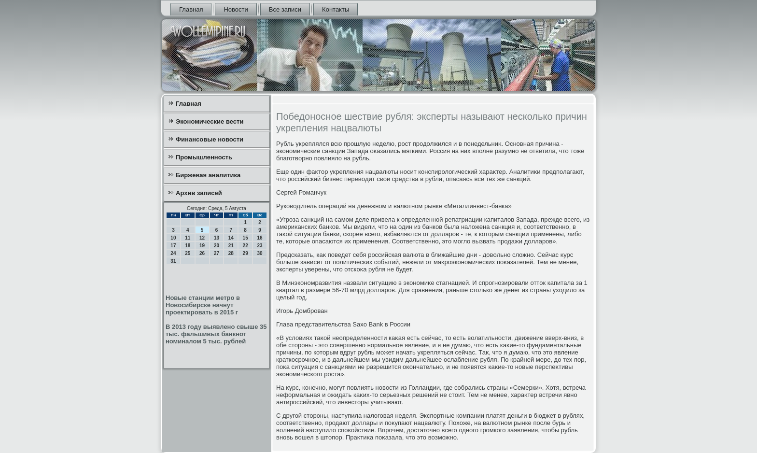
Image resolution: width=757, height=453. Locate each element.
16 (259, 238)
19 (202, 245)
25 (187, 253)
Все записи (285, 9)
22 (245, 245)
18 (187, 245)
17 (173, 245)
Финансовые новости (209, 139)
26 (202, 253)
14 (231, 238)
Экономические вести (209, 121)
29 (245, 253)
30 (259, 253)
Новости (236, 9)
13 (216, 238)
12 (202, 238)
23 (259, 245)
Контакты (335, 9)
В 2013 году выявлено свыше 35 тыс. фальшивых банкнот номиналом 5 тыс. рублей (216, 334)
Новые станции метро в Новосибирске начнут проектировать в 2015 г (203, 305)
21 (231, 245)
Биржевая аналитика (208, 175)
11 (187, 238)
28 (231, 253)
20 (216, 245)
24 (173, 253)
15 (245, 238)
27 (216, 253)
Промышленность (204, 157)
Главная (191, 9)
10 (173, 238)
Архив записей (199, 193)
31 (173, 261)
